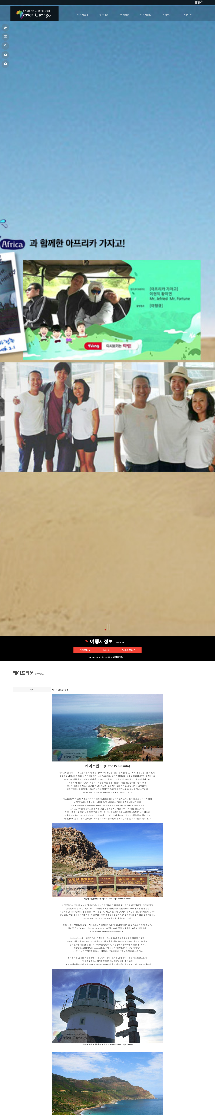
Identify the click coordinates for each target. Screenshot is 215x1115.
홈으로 (5, 29)
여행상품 (124, 14)
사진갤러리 (5, 65)
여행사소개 (82, 14)
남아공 (106, 650)
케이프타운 (85, 650)
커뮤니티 (187, 14)
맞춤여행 (5, 47)
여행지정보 (5, 56)
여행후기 (5, 38)
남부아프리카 (129, 650)
